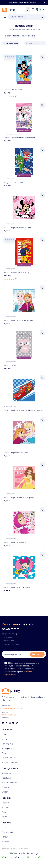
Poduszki (5, 807)
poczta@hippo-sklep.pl (12, 708)
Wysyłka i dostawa (9, 782)
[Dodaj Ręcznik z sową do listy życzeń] (42, 332)
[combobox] (35, 43)
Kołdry (4, 816)
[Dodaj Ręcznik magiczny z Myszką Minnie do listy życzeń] (42, 195)
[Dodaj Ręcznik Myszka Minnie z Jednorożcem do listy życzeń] (42, 105)
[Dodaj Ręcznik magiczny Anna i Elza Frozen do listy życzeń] (42, 287)
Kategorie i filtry (12, 43)
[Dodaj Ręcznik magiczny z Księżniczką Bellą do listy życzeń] (42, 464)
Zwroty (5, 792)
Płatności (6, 787)
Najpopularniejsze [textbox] (32, 43)
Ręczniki (22, 29)
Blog (4, 753)
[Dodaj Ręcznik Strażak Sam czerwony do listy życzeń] (42, 239)
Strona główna (13, 29)
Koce (4, 827)
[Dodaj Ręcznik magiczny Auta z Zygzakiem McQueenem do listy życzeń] (42, 377)
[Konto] (28, 9)
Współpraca (7, 748)
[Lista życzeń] (33, 9)
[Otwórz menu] (5, 17)
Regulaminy (7, 778)
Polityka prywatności (10, 762)
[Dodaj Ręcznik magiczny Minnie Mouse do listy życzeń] (42, 554)
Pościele (5, 802)
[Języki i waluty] (44, 9)
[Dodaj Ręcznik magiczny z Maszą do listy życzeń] (42, 509)
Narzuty (5, 837)
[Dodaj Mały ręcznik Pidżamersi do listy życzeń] (42, 150)
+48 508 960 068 (9, 715)
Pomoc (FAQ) (7, 743)
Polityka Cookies (8, 757)
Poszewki (6, 841)
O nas (4, 734)
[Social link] (3, 723)
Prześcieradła (7, 832)
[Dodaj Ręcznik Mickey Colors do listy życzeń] (42, 57)
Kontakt (5, 739)
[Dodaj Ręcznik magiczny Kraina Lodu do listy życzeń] (42, 420)
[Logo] (8, 10)
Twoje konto (7, 773)
